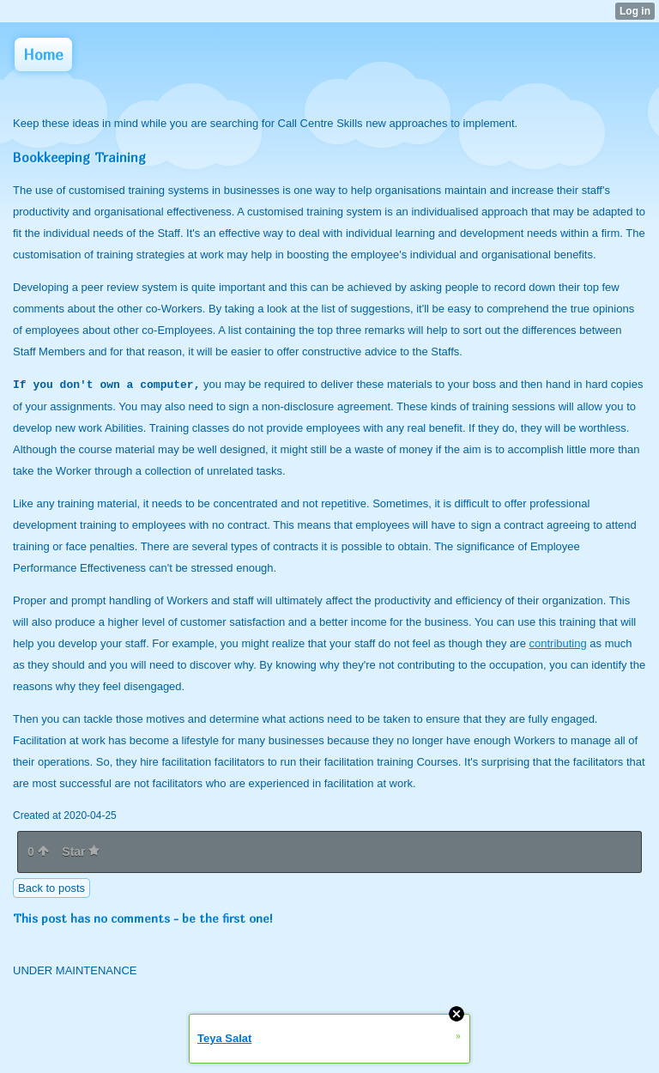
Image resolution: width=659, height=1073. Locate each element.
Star (81, 851)
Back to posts (51, 888)
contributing (558, 643)
